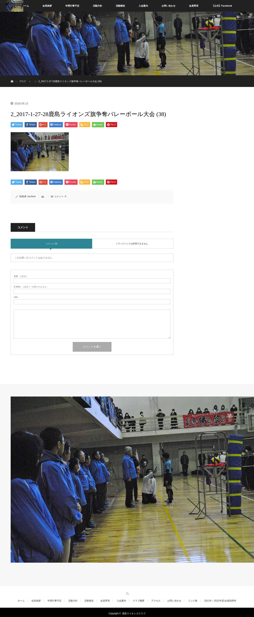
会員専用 (193, 5)
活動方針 (97, 5)
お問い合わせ (168, 5)
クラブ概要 (138, 601)
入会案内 (143, 5)
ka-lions (32, 196)
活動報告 (120, 5)
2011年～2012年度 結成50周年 (220, 601)
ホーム (25, 5)
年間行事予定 (72, 5)
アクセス (156, 601)
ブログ (22, 81)
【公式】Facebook (222, 5)
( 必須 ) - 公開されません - (31, 287)
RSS (127, 593)
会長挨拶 (47, 5)
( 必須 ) (20, 276)
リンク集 (192, 601)
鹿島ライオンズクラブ (133, 613)
